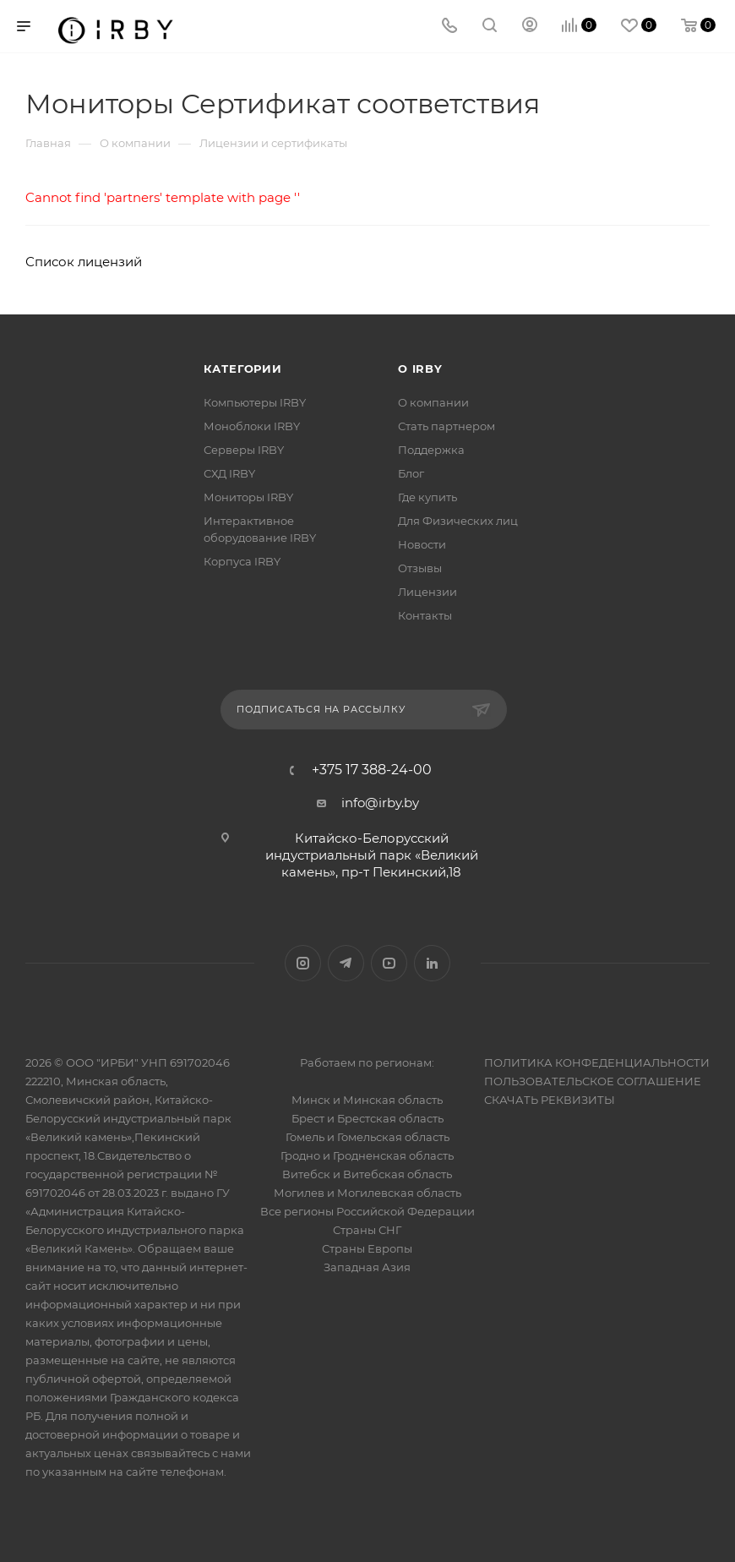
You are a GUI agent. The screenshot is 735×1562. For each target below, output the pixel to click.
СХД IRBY (229, 473)
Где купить (427, 497)
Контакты (425, 615)
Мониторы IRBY (248, 497)
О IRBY (420, 368)
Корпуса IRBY (242, 561)
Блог (411, 473)
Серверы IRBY (244, 449)
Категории (243, 368)
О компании (433, 402)
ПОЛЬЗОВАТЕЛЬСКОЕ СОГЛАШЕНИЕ (592, 1081)
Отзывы (420, 568)
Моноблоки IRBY (252, 426)
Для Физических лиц (458, 520)
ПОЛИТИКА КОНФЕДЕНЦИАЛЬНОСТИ (597, 1062)
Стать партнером (446, 426)
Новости (422, 544)
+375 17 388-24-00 (372, 770)
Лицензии (427, 591)
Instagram (303, 963)
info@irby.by (380, 803)
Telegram (346, 963)
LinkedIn (432, 963)
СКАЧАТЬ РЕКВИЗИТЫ (549, 1099)
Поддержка (431, 449)
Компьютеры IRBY (255, 402)
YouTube (389, 963)
